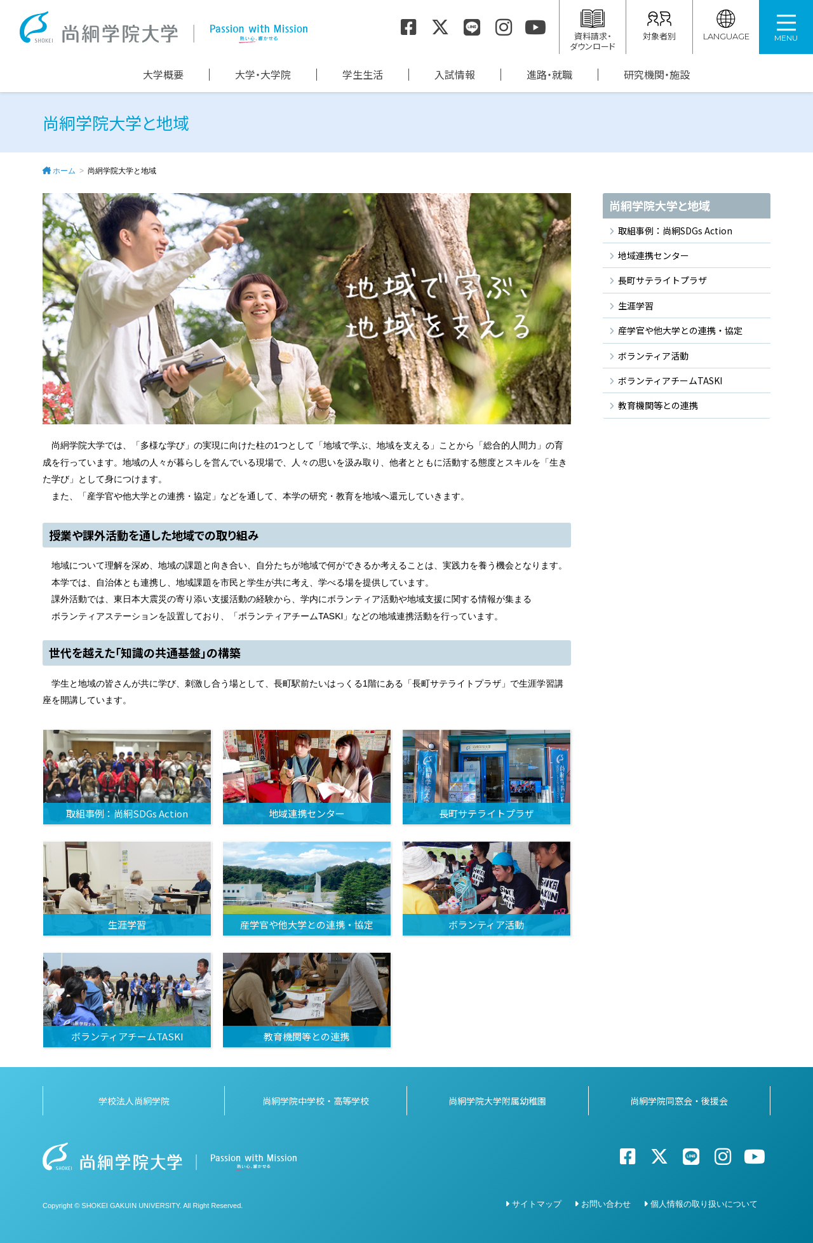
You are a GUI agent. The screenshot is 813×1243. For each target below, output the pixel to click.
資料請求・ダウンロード (592, 31)
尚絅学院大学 (163, 27)
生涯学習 (636, 305)
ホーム (64, 170)
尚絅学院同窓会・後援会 (679, 1100)
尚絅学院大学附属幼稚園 (497, 1100)
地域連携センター (653, 255)
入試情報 (454, 75)
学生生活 (362, 75)
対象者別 (659, 26)
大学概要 (163, 75)
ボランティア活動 (653, 355)
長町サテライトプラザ (662, 280)
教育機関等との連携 (658, 405)
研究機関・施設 (657, 75)
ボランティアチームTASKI (670, 380)
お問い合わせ (606, 1204)
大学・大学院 (263, 75)
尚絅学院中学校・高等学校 (315, 1100)
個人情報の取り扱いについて (704, 1204)
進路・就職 (549, 75)
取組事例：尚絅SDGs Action (675, 230)
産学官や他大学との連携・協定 (680, 330)
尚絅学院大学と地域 (659, 205)
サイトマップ (536, 1204)
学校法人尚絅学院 (134, 1100)
